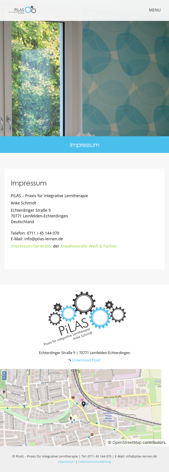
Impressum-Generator (31, 246)
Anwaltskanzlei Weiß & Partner (88, 246)
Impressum (66, 461)
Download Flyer (86, 360)
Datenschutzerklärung (94, 461)
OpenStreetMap (126, 442)
